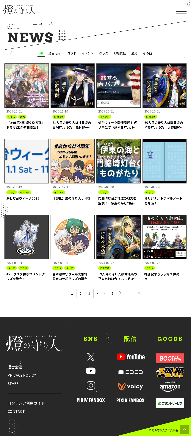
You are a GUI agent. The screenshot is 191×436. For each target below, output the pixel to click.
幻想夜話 (120, 53)
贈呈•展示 (55, 53)
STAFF (12, 383)
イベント (88, 53)
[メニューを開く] (181, 9)
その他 (147, 53)
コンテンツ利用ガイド (26, 403)
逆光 (134, 53)
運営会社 (14, 367)
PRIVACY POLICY (21, 375)
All (41, 53)
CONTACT (16, 411)
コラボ (71, 53)
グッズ (103, 53)
